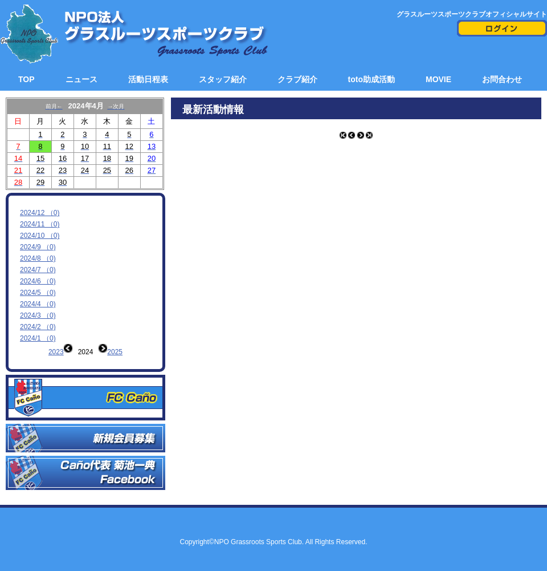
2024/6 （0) (38, 281)
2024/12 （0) (39, 213)
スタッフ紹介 (223, 79)
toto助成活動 (371, 79)
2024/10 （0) (39, 236)
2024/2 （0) (38, 327)
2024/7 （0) (38, 270)
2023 (56, 352)
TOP (26, 79)
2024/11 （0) (39, 224)
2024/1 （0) (38, 338)
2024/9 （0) (38, 247)
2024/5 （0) (38, 293)
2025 (115, 352)
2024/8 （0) (38, 258)
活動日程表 (148, 79)
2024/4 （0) (38, 304)
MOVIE (438, 79)
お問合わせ (502, 79)
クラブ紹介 (297, 79)
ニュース (81, 79)
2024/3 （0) (38, 315)
